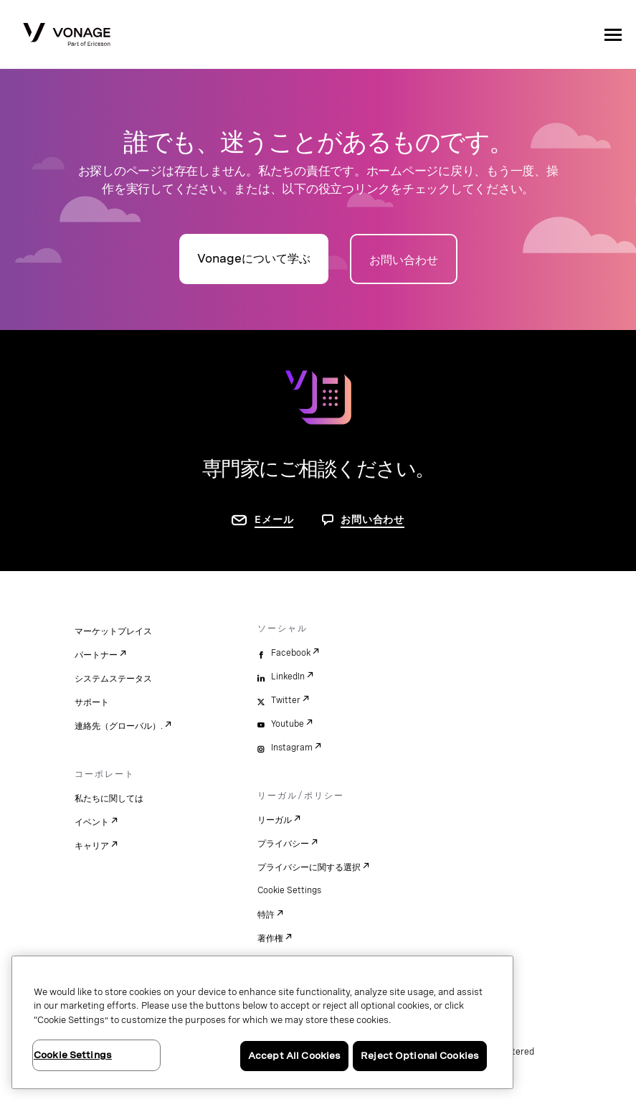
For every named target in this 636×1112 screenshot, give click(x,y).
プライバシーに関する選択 (309, 867)
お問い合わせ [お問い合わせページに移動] (403, 260)
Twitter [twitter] (285, 700)
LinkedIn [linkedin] (288, 677)
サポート (92, 702)
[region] (262, 1022)
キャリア (92, 846)
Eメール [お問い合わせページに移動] (274, 519)
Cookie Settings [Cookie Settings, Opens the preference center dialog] (73, 1055)
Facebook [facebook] (290, 653)
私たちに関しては (109, 798)
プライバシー (283, 844)
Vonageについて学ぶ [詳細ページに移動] (253, 258)
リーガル (274, 820)
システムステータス (113, 679)
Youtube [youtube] (287, 724)
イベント (92, 822)
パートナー (96, 655)
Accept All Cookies (294, 1055)
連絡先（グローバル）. (119, 726)
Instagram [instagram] (292, 748)
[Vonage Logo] (66, 36)
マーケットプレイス (113, 631)
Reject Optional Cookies (420, 1055)
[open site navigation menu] (613, 34)
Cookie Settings (289, 890)
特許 (266, 915)
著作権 (270, 938)
